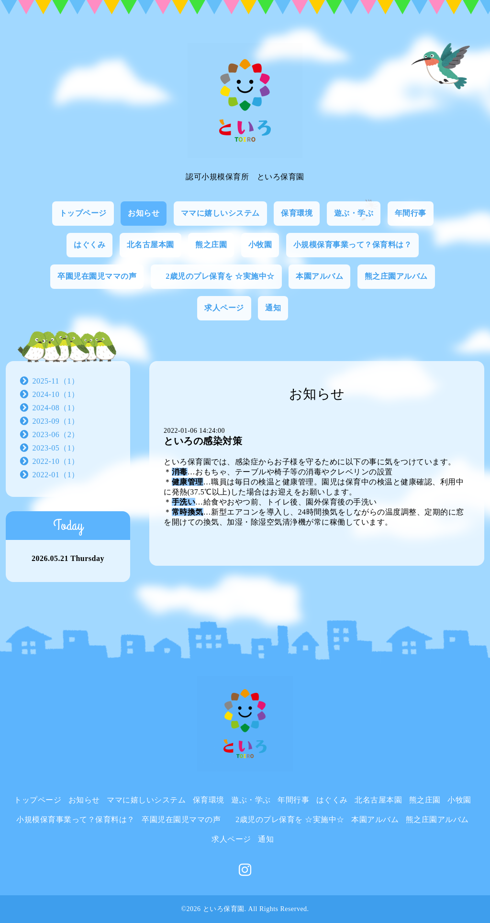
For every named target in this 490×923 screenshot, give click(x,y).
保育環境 (296, 213)
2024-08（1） (56, 408)
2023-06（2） (56, 434)
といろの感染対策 (203, 441)
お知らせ (143, 213)
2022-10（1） (56, 461)
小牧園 (260, 245)
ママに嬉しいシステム (220, 213)
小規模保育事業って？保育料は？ (352, 245)
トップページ (83, 213)
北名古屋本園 (150, 245)
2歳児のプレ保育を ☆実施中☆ (216, 276)
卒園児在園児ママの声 (96, 276)
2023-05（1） (56, 448)
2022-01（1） (56, 475)
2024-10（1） (56, 394)
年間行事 (410, 213)
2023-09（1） (56, 421)
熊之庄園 (211, 245)
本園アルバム (319, 276)
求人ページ (224, 308)
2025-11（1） (56, 381)
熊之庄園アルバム (396, 276)
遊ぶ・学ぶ (354, 213)
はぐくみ (89, 245)
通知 (273, 308)
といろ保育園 (224, 908)
